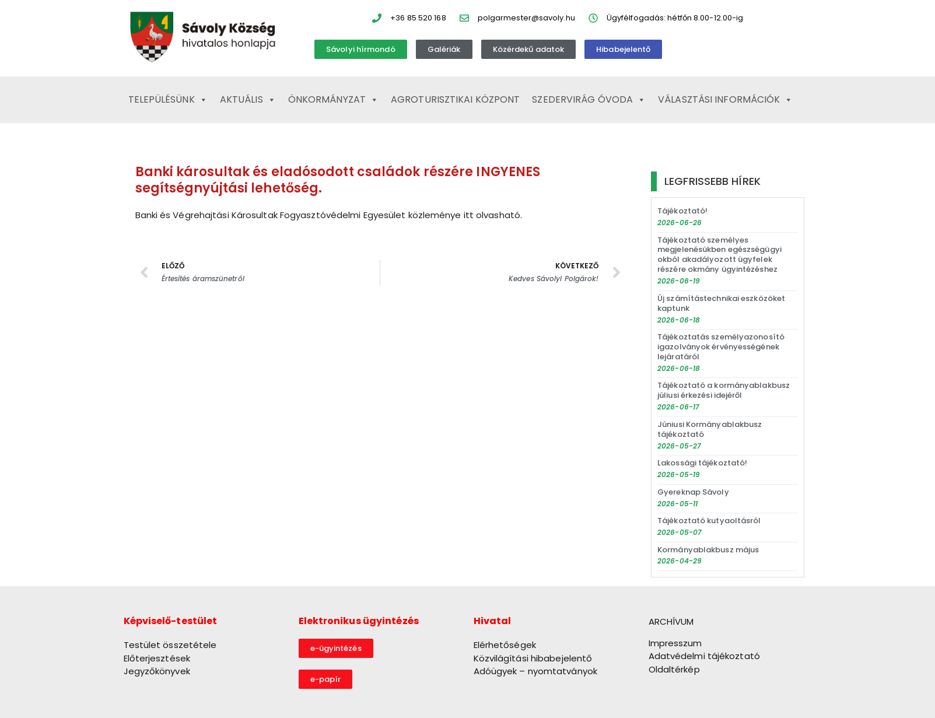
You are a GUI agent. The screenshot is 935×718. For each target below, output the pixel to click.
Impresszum (675, 643)
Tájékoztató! (682, 210)
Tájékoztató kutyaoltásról (709, 520)
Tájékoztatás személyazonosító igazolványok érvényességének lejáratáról (721, 346)
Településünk (168, 99)
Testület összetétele (170, 645)
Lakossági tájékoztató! (702, 462)
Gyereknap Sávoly (693, 492)
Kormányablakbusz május (708, 549)
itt (467, 215)
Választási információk (725, 99)
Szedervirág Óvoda (589, 99)
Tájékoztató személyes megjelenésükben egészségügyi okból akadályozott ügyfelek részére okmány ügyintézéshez (719, 254)
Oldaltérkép (674, 669)
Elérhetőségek (505, 645)
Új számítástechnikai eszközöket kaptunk (721, 303)
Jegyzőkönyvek (157, 671)
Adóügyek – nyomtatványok (535, 671)
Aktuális (248, 99)
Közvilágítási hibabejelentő (533, 658)
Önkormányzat (333, 99)
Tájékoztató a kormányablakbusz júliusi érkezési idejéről (723, 390)
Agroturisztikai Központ (455, 99)
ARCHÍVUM (671, 621)
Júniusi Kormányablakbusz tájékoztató (709, 429)
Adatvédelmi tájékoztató (704, 656)
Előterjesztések (157, 658)
